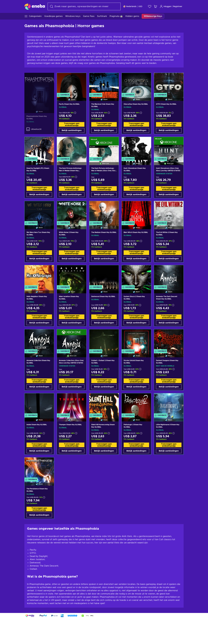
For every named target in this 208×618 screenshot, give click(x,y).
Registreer (177, 6)
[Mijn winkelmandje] (155, 6)
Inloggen (165, 6)
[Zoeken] (84, 6)
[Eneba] (34, 6)
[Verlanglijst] (150, 6)
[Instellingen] (133, 6)
